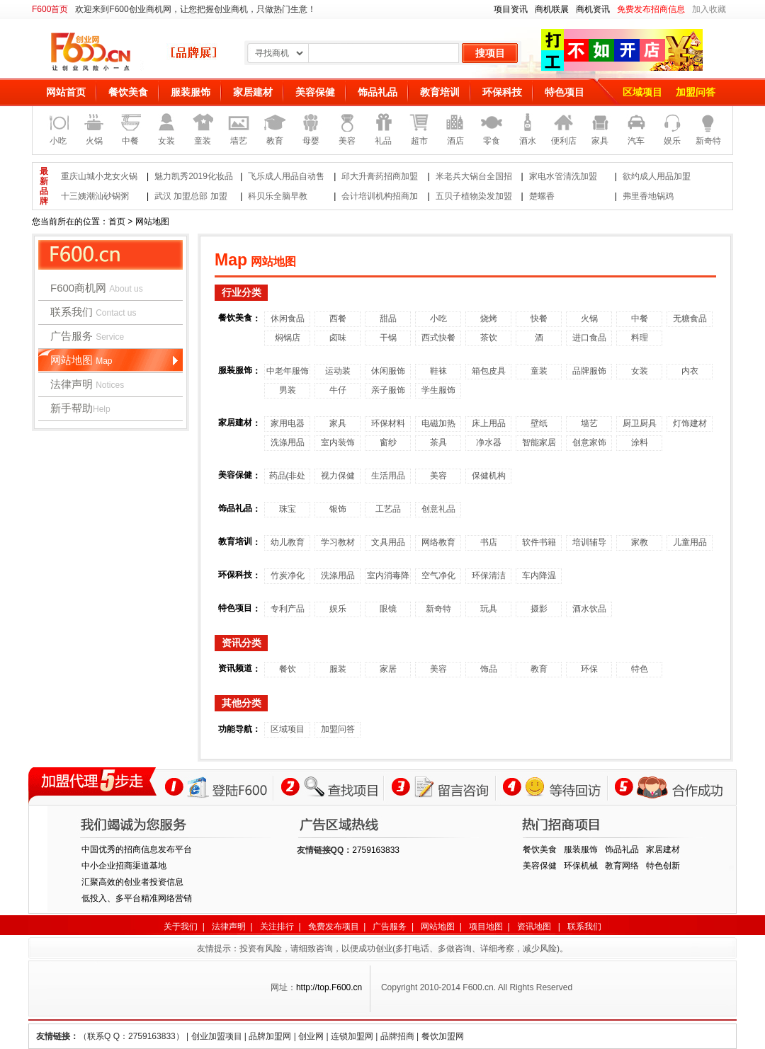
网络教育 (438, 542)
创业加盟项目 (216, 1036)
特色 (639, 669)
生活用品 (388, 476)
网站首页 (66, 92)
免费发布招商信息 (651, 9)
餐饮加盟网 (442, 1036)
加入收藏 (709, 9)
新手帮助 (80, 408)
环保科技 (502, 92)
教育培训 (440, 92)
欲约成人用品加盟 (657, 176)
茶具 (438, 442)
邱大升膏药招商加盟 (379, 176)
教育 (539, 669)
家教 (639, 542)
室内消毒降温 (388, 577)
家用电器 (288, 423)
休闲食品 (288, 318)
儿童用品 (690, 542)
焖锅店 (287, 338)
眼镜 (388, 609)
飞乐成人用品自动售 (286, 176)
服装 (337, 669)
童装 (539, 371)
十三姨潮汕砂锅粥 (95, 196)
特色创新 (663, 866)
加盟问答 (695, 92)
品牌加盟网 (270, 1036)
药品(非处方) (287, 477)
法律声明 (87, 384)
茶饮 (488, 338)
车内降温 (539, 575)
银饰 (337, 509)
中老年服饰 (287, 371)
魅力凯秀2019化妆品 (193, 176)
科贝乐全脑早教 (277, 196)
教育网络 (622, 866)
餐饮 (287, 669)
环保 (589, 669)
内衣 (689, 371)
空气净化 (438, 575)
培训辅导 (589, 542)
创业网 (311, 1036)
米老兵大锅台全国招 (474, 176)
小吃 (438, 318)
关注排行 (277, 927)
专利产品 (288, 609)
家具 (337, 423)
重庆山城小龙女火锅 (99, 176)
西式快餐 (438, 338)
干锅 (388, 338)
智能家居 (539, 442)
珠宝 (287, 509)
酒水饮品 (589, 609)
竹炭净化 (288, 575)
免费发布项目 (333, 927)
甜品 (388, 318)
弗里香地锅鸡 (648, 196)
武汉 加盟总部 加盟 (190, 196)
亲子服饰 (388, 390)
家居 (388, 669)
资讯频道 (235, 668)
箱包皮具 (489, 371)
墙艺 (589, 423)
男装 (287, 390)
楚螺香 (542, 196)
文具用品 (388, 542)
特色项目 (564, 92)
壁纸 (539, 423)
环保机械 (581, 866)
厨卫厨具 (640, 423)
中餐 (639, 318)
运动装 (338, 371)
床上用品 (489, 423)
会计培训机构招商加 (379, 196)
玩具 (488, 609)
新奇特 (438, 609)
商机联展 (552, 9)
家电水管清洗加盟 (563, 176)
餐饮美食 (128, 92)
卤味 (337, 338)
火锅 (589, 318)
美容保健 (315, 92)
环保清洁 (489, 575)
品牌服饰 (589, 371)
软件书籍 (539, 542)
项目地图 (486, 927)
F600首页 (50, 9)
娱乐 (337, 609)
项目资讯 (511, 9)
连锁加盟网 (352, 1036)
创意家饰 (589, 442)
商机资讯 (593, 9)
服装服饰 (190, 92)
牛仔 (337, 390)
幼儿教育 (288, 542)
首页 (116, 222)
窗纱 (388, 442)
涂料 (639, 442)
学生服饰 (438, 390)
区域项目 (642, 92)
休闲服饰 (388, 371)
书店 (488, 542)
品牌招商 (397, 1036)
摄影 (539, 609)
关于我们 (181, 927)
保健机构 (489, 476)
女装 (639, 371)
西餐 (337, 318)
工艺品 (388, 509)
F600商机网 (96, 288)
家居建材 (253, 92)
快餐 (539, 318)
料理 (639, 338)
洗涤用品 (288, 442)
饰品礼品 (377, 92)
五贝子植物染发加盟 (474, 196)
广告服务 (87, 336)
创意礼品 (438, 509)
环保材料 (388, 423)
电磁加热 (438, 423)
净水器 (489, 442)
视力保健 (338, 476)
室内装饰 (338, 442)
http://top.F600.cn (329, 987)
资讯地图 (534, 927)
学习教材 (338, 542)
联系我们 (93, 312)
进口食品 (589, 338)
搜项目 (490, 53)
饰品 (488, 669)
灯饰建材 (690, 423)
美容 (438, 476)
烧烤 (488, 318)
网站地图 (81, 360)
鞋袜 (438, 371)
